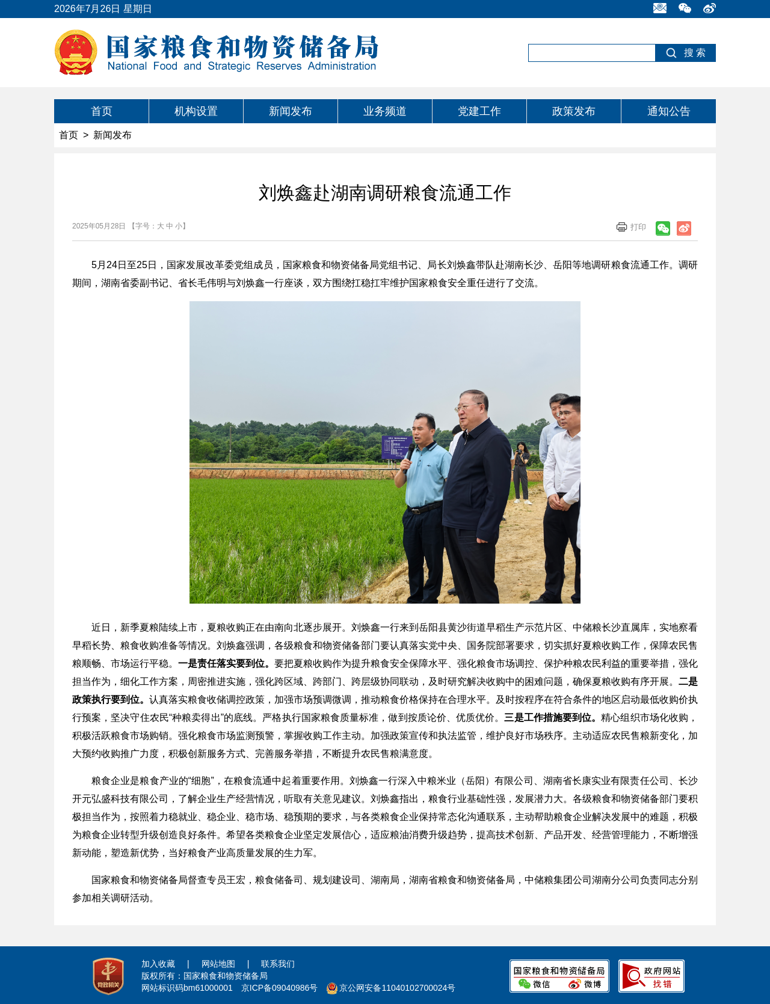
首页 (101, 111)
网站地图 (218, 964)
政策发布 (574, 111)
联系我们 (278, 964)
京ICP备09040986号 (279, 988)
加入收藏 (158, 964)
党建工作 (479, 111)
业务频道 (385, 111)
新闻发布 (290, 111)
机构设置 (196, 111)
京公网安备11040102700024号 (397, 988)
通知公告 (669, 111)
